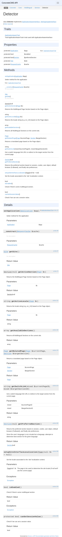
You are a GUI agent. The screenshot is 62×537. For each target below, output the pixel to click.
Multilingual (28, 8)
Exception (10, 480)
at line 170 (55, 350)
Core (20, 8)
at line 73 (55, 271)
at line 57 (55, 251)
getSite (7, 96)
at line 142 (55, 330)
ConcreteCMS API (10, 3)
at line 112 (55, 300)
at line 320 (55, 451)
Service (37, 8)
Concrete (13, 8)
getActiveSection (10, 106)
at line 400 (55, 516)
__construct (9, 87)
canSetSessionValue (12, 194)
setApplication (9, 76)
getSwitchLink (9, 149)
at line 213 (55, 385)
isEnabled (8, 183)
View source (8, 24)
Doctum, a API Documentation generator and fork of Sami (43, 536)
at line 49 (55, 230)
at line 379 (55, 486)
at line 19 (55, 210)
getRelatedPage (10, 138)
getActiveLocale (10, 117)
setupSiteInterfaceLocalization (15, 173)
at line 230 (55, 423)
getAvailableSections (12, 127)
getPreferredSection (12, 162)
